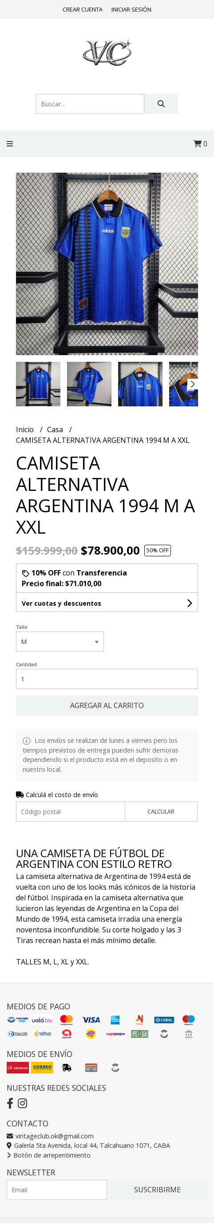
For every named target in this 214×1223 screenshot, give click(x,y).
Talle (22, 627)
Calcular (160, 811)
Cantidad (26, 664)
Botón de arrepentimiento (49, 1155)
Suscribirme (157, 1190)
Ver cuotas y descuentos (61, 603)
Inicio (26, 429)
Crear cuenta (83, 9)
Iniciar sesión (131, 9)
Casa (56, 429)
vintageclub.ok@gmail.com (50, 1136)
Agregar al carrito (107, 705)
